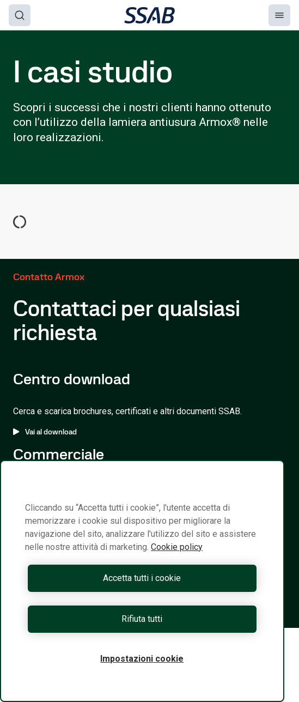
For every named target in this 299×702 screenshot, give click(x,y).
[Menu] (279, 15)
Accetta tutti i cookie (142, 578)
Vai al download (45, 432)
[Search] (19, 15)
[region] (142, 581)
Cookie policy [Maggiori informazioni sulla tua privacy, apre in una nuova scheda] (177, 547)
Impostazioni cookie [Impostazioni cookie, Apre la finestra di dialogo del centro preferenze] (142, 658)
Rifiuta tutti (141, 619)
